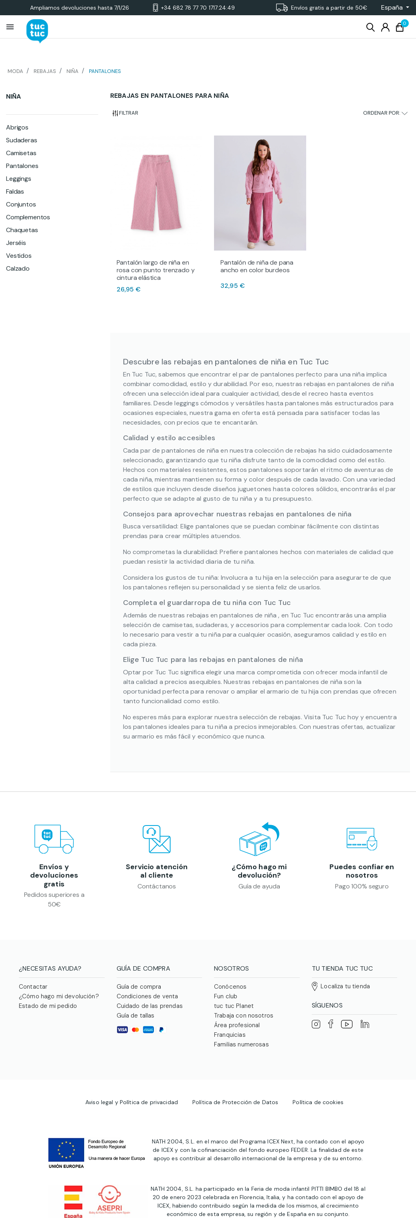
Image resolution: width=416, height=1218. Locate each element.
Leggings (18, 178)
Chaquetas (22, 230)
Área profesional (237, 1025)
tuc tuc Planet (234, 1006)
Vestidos (19, 255)
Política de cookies (318, 1102)
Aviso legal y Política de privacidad (131, 1102)
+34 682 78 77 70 (194, 8)
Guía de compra (139, 987)
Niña (13, 96)
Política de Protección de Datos (235, 1102)
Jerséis (16, 243)
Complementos (28, 217)
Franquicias (230, 1035)
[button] (393, 7)
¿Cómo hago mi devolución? (259, 871)
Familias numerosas (241, 1044)
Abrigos (17, 127)
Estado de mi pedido (48, 1006)
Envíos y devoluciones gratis (54, 875)
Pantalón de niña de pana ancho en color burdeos (256, 266)
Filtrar (126, 112)
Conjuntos (21, 204)
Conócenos (230, 987)
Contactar (33, 987)
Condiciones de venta (147, 996)
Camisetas (21, 153)
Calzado (18, 268)
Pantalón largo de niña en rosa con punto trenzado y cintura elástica (156, 270)
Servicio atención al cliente (157, 871)
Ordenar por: (385, 112)
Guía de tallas (136, 1016)
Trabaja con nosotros (243, 1016)
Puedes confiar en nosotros (361, 871)
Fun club (225, 996)
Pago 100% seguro (361, 886)
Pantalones (22, 166)
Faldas (15, 191)
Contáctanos (156, 886)
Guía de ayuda (259, 886)
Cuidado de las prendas (150, 1006)
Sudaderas (21, 140)
